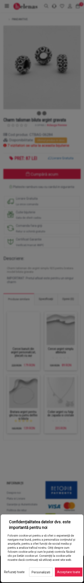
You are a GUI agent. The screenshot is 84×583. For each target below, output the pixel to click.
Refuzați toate (14, 572)
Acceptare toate (68, 572)
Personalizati (41, 572)
